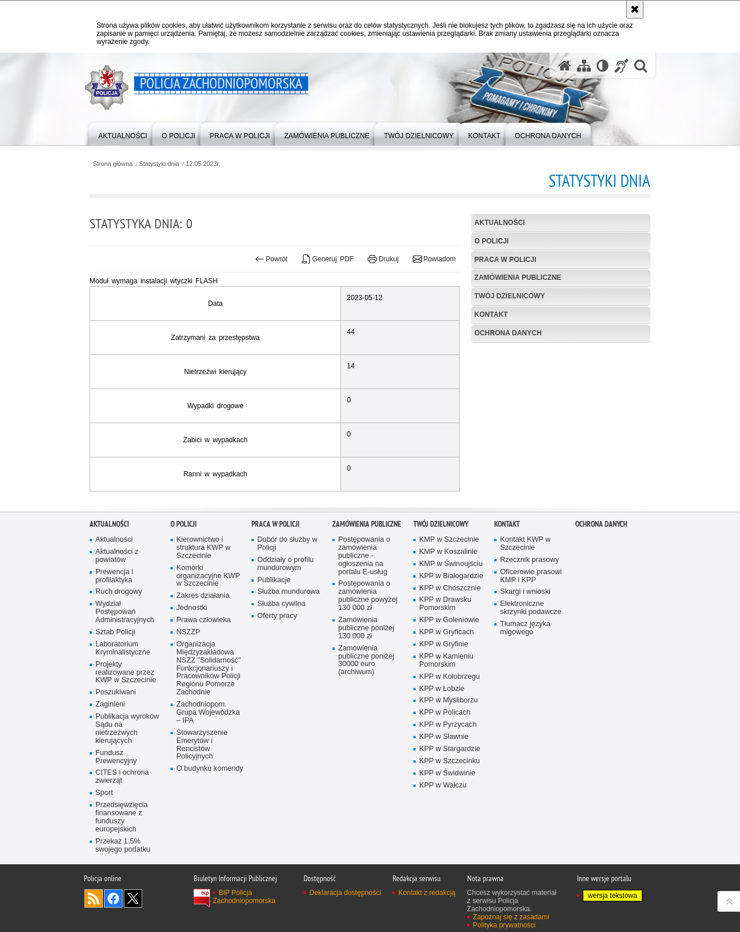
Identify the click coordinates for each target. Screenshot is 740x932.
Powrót (271, 259)
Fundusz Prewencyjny (116, 836)
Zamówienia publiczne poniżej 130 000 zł (366, 707)
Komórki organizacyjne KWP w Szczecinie (208, 655)
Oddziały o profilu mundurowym (285, 643)
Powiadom (434, 259)
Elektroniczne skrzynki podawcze (530, 687)
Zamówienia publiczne (518, 277)
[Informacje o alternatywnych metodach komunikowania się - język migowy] (621, 65)
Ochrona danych (508, 333)
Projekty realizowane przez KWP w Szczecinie (125, 752)
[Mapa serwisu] (584, 65)
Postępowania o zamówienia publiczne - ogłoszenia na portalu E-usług (364, 635)
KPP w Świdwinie (447, 852)
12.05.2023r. (203, 164)
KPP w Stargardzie (449, 828)
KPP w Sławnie (443, 816)
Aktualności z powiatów (116, 635)
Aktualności (500, 223)
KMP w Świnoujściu (451, 643)
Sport (104, 872)
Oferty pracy (277, 695)
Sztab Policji (115, 711)
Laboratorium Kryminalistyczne (122, 727)
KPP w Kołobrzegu (449, 756)
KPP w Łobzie (441, 768)
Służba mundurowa (288, 671)
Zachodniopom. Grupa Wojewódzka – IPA (208, 792)
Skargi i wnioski (525, 671)
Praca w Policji (505, 260)
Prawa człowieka (203, 699)
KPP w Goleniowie (449, 699)
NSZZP (188, 711)
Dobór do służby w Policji (287, 623)
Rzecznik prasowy (529, 639)
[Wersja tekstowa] (603, 65)
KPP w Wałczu (443, 864)
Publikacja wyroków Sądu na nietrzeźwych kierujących (127, 808)
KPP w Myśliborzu (448, 780)
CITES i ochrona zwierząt (122, 856)
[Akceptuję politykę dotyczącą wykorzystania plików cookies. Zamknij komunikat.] (634, 9)
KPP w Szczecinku (449, 840)
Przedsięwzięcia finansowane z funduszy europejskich (121, 896)
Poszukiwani (115, 771)
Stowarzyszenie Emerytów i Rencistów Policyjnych (201, 824)
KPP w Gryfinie (443, 723)
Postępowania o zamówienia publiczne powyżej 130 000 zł (367, 675)
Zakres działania (203, 675)
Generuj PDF (328, 259)
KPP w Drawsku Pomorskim (445, 683)
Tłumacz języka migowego (525, 707)
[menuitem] (123, 133)
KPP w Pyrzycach (447, 804)
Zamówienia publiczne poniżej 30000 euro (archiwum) (366, 740)
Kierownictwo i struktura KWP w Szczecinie (203, 627)
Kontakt (491, 314)
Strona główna (112, 164)
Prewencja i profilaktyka (114, 655)
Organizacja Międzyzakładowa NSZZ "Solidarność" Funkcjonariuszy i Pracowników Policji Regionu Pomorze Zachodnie (208, 747)
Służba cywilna (281, 683)
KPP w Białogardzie (451, 655)
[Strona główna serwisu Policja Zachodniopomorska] (564, 65)
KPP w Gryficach (446, 711)
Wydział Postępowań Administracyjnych (124, 691)
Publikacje (274, 659)
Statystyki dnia (159, 164)
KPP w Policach (445, 792)
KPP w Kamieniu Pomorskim (446, 740)
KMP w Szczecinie (449, 619)
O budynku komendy (209, 848)
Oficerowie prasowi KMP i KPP (531, 655)
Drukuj (383, 259)
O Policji (492, 241)
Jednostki (191, 687)
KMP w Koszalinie (448, 631)
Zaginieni (110, 783)
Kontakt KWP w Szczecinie (525, 623)
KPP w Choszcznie (449, 667)
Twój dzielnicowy (510, 296)
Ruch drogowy (118, 671)
